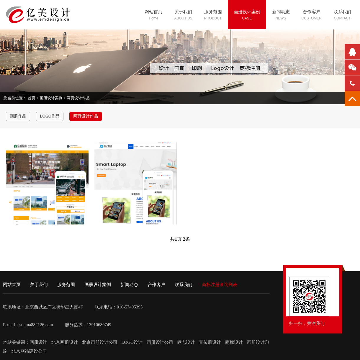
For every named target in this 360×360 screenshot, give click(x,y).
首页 (31, 98)
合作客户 (156, 284)
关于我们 (39, 284)
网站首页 (12, 284)
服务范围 (66, 284)
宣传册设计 (210, 342)
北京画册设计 (65, 342)
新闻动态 (129, 284)
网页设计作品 (78, 98)
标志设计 (186, 342)
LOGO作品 (50, 116)
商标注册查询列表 (219, 284)
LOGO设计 (132, 342)
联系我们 (183, 284)
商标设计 (234, 342)
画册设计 (39, 342)
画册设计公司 (160, 342)
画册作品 (18, 116)
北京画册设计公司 (100, 342)
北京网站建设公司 (29, 351)
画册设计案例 (51, 98)
